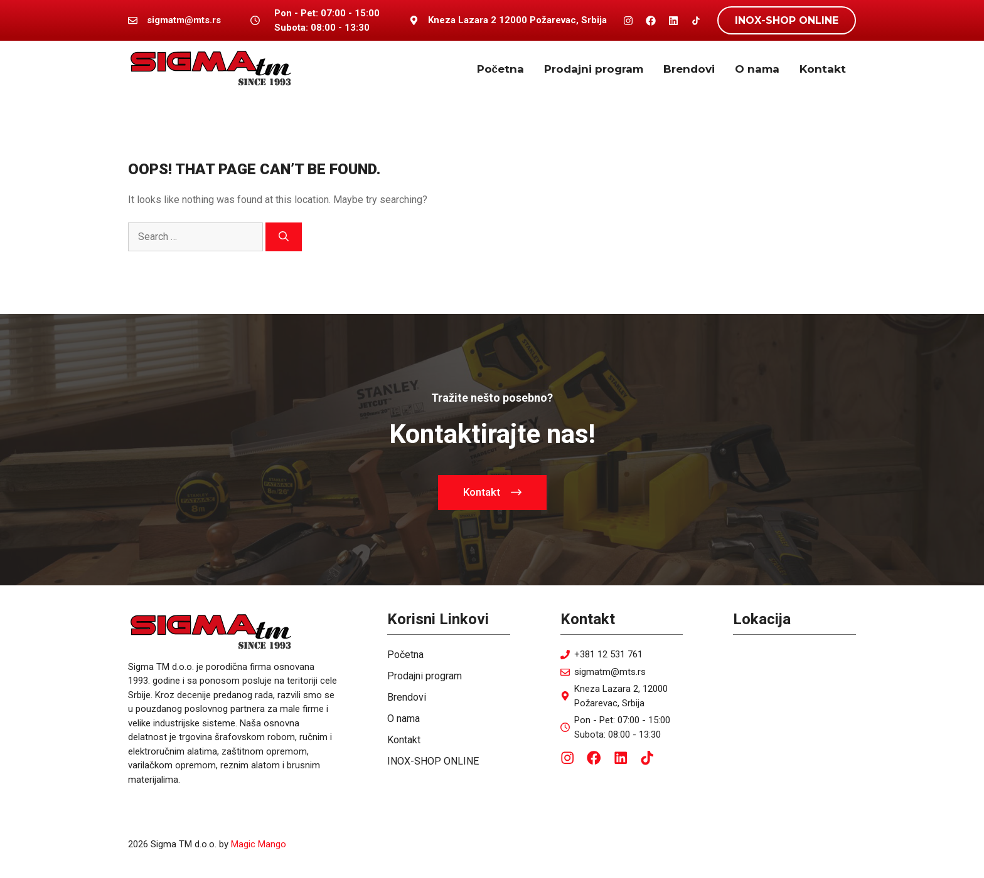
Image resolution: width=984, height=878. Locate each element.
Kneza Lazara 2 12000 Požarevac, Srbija (517, 20)
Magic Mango (258, 844)
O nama (757, 69)
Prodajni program (593, 69)
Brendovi (689, 69)
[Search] (283, 236)
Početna (500, 69)
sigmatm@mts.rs (610, 671)
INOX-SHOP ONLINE (786, 20)
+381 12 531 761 (608, 654)
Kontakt (823, 69)
